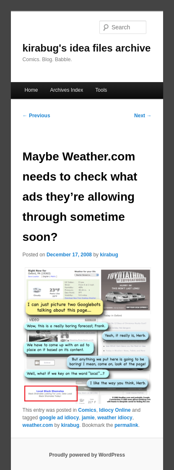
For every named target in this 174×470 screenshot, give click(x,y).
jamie (88, 418)
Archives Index (66, 90)
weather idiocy (114, 418)
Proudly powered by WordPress (87, 455)
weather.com (38, 425)
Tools (101, 90)
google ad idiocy (59, 418)
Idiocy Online (114, 410)
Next (142, 116)
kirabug (109, 255)
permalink (126, 425)
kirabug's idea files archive (87, 48)
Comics (87, 410)
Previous (36, 116)
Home (31, 90)
